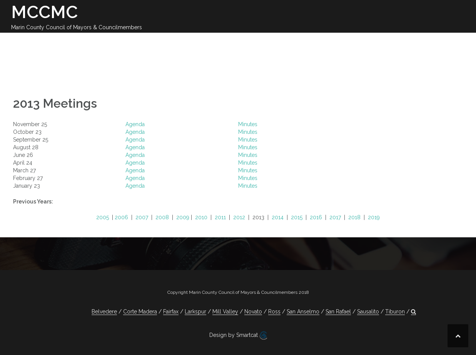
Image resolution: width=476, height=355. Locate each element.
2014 (278, 217)
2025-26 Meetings (206, 41)
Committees (314, 41)
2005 (102, 217)
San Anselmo (303, 311)
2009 (182, 217)
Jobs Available (415, 41)
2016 (316, 217)
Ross (274, 311)
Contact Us (362, 41)
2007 (141, 217)
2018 (354, 217)
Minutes (247, 124)
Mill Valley (225, 311)
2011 (220, 217)
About (116, 41)
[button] (453, 43)
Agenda (135, 124)
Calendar (151, 41)
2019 (374, 217)
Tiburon (395, 311)
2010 (201, 217)
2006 (121, 217)
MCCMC (44, 12)
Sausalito (368, 311)
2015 (296, 217)
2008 (162, 217)
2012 (239, 217)
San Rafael (338, 311)
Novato (253, 311)
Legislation (265, 41)
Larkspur (195, 311)
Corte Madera (140, 311)
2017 (335, 217)
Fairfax (171, 311)
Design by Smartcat (238, 335)
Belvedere (104, 311)
